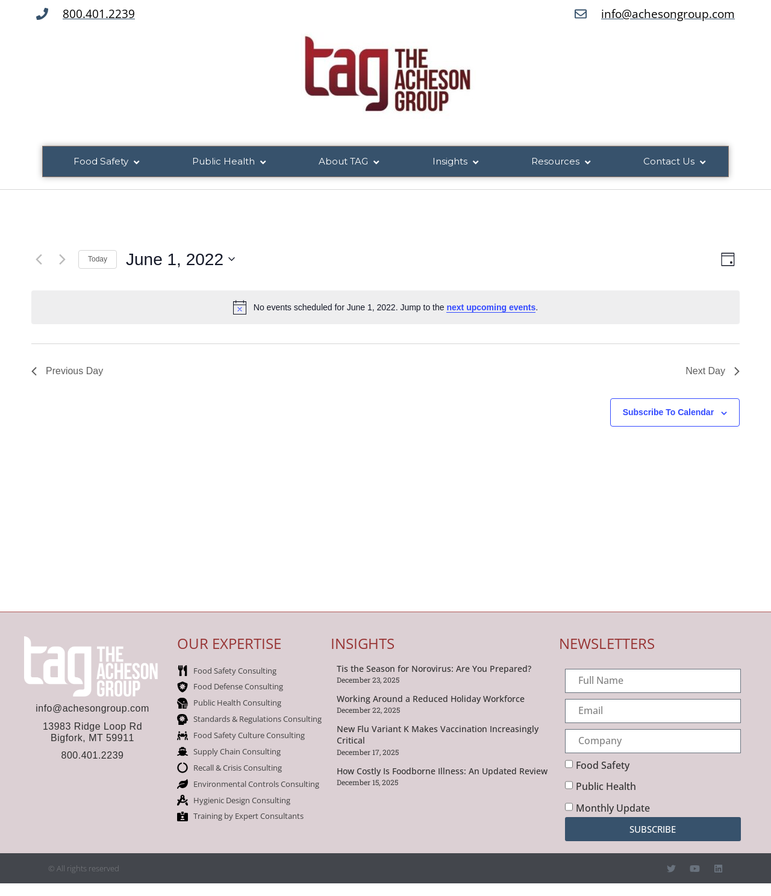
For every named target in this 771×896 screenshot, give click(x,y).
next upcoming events (490, 308)
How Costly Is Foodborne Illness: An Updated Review (442, 771)
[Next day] (62, 260)
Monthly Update (613, 808)
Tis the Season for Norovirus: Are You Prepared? (434, 669)
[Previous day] (38, 260)
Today (97, 259)
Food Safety (602, 765)
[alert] (385, 308)
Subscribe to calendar (668, 413)
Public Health (606, 787)
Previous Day (67, 372)
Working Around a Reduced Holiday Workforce (431, 699)
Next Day (712, 372)
